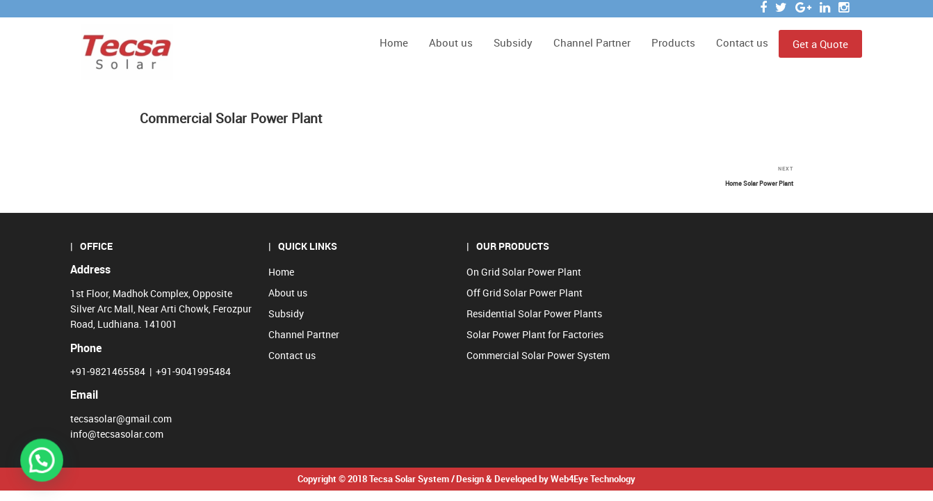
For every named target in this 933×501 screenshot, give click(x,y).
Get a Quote (820, 44)
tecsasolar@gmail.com (121, 418)
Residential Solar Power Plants (534, 313)
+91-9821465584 (107, 371)
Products (673, 42)
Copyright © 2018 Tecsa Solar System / (376, 478)
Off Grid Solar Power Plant (524, 292)
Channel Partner (592, 42)
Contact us (742, 42)
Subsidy (513, 42)
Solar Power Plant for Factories (534, 334)
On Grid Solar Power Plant (523, 271)
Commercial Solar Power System (538, 355)
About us (451, 42)
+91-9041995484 (193, 371)
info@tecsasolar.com (116, 433)
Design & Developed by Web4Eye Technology (545, 478)
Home (394, 42)
